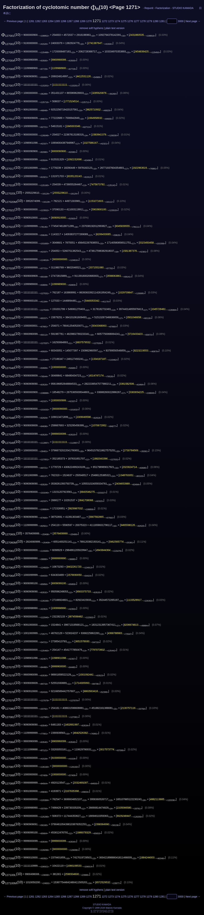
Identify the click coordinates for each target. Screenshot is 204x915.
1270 (89, 21)
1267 (70, 21)
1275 (124, 21)
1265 (57, 21)
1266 (63, 21)
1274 (117, 21)
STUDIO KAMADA (182, 8)
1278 (143, 21)
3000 (180, 21)
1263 (44, 21)
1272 (104, 21)
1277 (136, 21)
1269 (82, 21)
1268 (76, 21)
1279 (149, 21)
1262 (38, 21)
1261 (31, 21)
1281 (162, 21)
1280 (155, 21)
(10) (11, 35)
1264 (51, 21)
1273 (111, 21)
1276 (130, 21)
